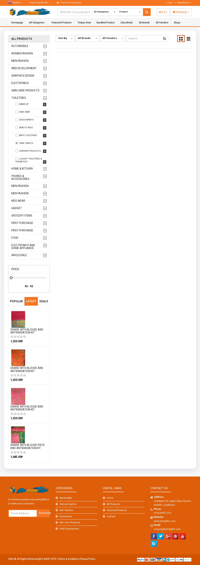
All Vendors (162, 22)
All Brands (144, 22)
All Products (21, 38)
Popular (16, 301)
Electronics (20, 83)
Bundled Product (106, 22)
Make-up (30, 104)
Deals (43, 301)
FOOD (14, 237)
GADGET (16, 208)
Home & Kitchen (22, 168)
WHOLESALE (19, 255)
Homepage (17, 22)
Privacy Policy (87, 559)
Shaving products (30, 151)
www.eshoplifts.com (165, 521)
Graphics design (22, 75)
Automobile (19, 46)
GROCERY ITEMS (21, 215)
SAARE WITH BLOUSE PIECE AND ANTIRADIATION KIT (27, 446)
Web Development (24, 68)
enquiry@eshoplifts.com (167, 529)
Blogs (177, 22)
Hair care (30, 112)
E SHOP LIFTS (49, 559)
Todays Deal (84, 22)
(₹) (39, 2)
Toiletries (18, 97)
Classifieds (127, 22)
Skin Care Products (25, 90)
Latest (31, 301)
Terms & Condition (68, 559)
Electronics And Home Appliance (23, 247)
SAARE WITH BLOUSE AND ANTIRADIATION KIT (26, 331)
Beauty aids (30, 128)
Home (110, 498)
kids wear (18, 200)
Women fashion (22, 53)
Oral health (30, 143)
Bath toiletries (30, 135)
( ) (163, 12)
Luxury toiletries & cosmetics (30, 160)
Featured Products (62, 22)
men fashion (20, 186)
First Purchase (22, 223)
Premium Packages (69, 2)
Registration (184, 2)
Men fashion (20, 60)
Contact (111, 516)
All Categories (36, 22)
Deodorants (30, 120)
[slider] (18, 336)
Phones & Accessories (20, 177)
